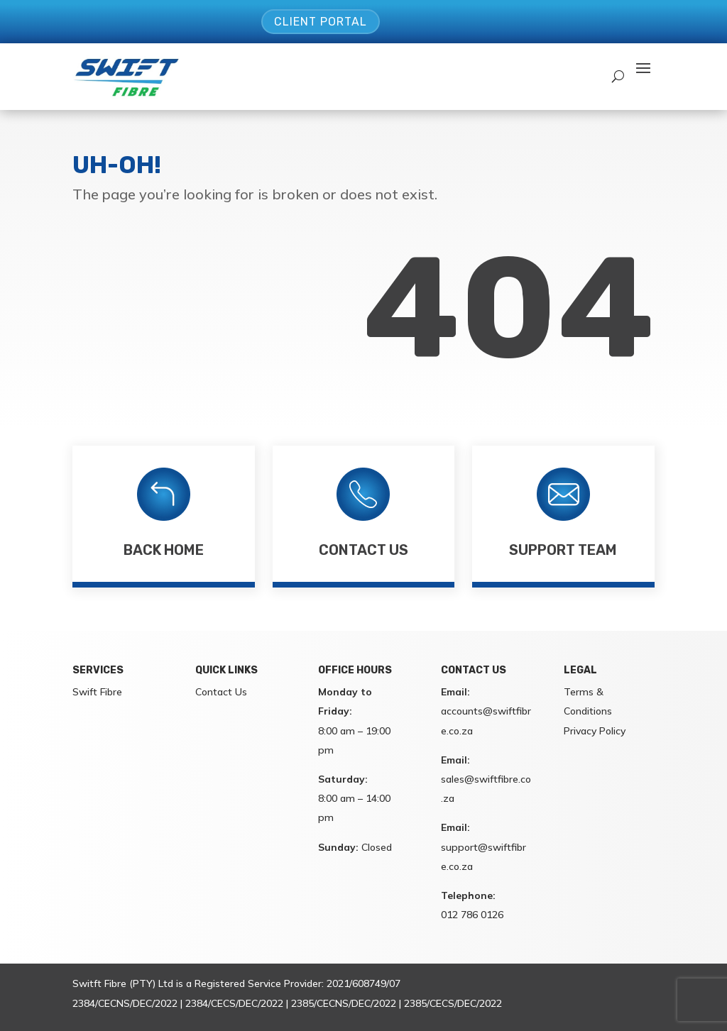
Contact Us (363, 549)
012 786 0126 (472, 914)
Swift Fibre (97, 691)
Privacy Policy (594, 730)
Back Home (164, 549)
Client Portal (320, 21)
